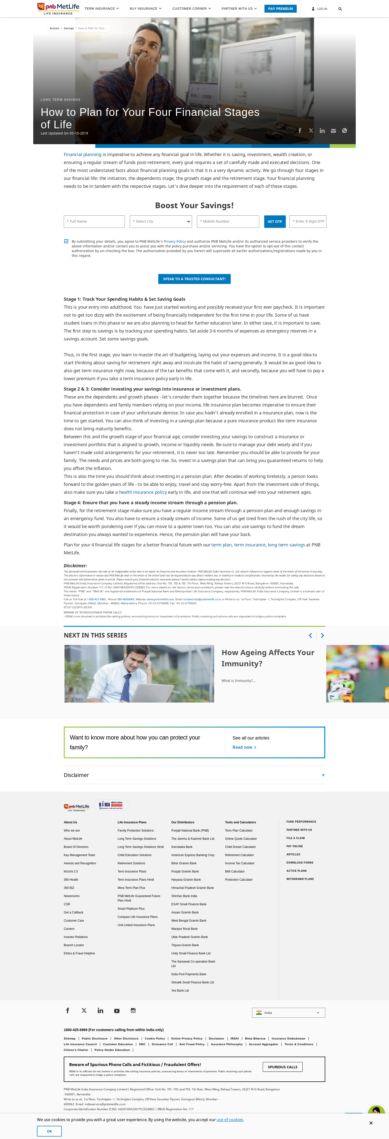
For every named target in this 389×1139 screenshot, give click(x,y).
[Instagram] (133, 1011)
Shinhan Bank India (184, 896)
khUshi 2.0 (71, 871)
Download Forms (300, 862)
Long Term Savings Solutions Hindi (141, 847)
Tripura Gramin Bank (185, 945)
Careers (69, 929)
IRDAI (235, 1038)
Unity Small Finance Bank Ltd (190, 953)
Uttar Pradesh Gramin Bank (189, 937)
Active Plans (297, 871)
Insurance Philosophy (227, 1044)
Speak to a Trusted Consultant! (194, 278)
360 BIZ (69, 888)
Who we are (72, 830)
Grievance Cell (162, 1044)
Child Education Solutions (135, 855)
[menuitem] (104, 8)
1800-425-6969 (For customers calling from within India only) (113, 1030)
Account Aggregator (264, 1044)
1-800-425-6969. (96, 599)
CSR (67, 904)
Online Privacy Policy (187, 1038)
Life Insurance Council (80, 1044)
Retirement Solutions (131, 863)
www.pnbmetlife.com (160, 599)
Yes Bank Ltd (180, 990)
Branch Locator (74, 945)
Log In (319, 9)
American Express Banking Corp (192, 855)
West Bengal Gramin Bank (188, 920)
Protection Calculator (239, 879)
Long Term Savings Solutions (137, 838)
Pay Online (295, 846)
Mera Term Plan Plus (131, 888)
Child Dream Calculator (240, 847)
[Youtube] (117, 1011)
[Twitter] (311, 130)
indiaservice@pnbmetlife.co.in (202, 599)
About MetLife (73, 838)
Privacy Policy (175, 241)
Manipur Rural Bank (184, 929)
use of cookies (230, 1119)
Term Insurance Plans (132, 871)
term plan (221, 545)
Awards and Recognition (80, 863)
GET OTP (275, 221)
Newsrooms (71, 896)
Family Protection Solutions (136, 830)
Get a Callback (73, 912)
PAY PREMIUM (280, 8)
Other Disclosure (126, 1038)
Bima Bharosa (255, 1038)
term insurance (249, 545)
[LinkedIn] (322, 130)
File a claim (296, 838)
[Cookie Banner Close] (371, 1123)
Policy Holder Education (112, 1049)
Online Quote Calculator (241, 838)
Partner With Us (299, 830)
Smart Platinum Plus (131, 908)
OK (49, 1131)
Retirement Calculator (239, 855)
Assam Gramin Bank (185, 912)
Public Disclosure (95, 1038)
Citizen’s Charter (76, 1049)
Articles (293, 854)
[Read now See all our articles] (245, 747)
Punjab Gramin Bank (185, 871)
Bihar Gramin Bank (183, 863)
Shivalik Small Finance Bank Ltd (192, 982)
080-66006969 (125, 599)
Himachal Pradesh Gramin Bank (192, 888)
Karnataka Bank (182, 847)
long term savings (286, 545)
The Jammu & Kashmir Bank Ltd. (193, 838)
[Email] (333, 130)
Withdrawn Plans (300, 879)
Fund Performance (301, 821)
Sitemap (70, 1038)
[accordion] (194, 775)
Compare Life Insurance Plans (138, 917)
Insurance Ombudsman (288, 1038)
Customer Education (118, 1044)
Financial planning (82, 154)
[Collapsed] (323, 775)
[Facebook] (300, 130)
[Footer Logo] (77, 810)
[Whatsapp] (344, 130)
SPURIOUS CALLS (282, 1067)
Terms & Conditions (299, 1044)
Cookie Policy (155, 1038)
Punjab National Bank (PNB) (190, 830)
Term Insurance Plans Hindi (136, 879)
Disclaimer (217, 1038)
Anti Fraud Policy (192, 1044)
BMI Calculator (235, 871)
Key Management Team (79, 855)
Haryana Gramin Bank (186, 879)
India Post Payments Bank (188, 974)
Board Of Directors (76, 847)
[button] (335, 8)
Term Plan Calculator (239, 830)
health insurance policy (143, 492)
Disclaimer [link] (76, 774)
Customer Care (74, 920)
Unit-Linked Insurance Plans (136, 925)
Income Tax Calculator (240, 863)
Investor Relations (76, 937)
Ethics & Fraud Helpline (79, 953)
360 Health (71, 879)
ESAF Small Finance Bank (188, 904)
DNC (142, 1044)
